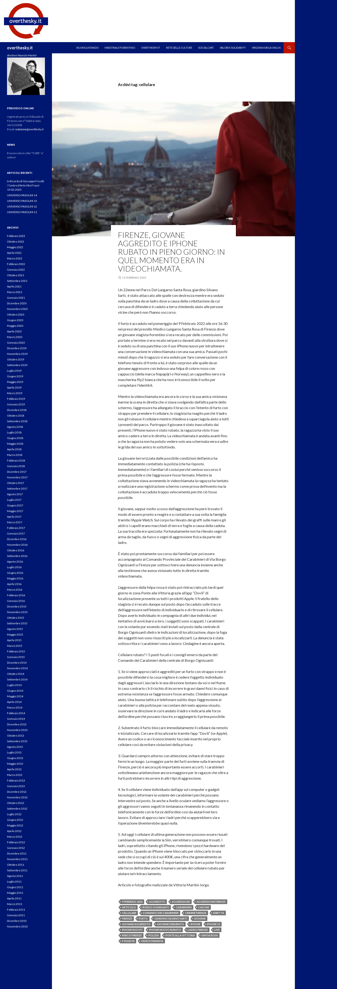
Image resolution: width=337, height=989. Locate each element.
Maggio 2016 (15, 578)
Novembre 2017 (17, 477)
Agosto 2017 (15, 494)
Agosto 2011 (15, 876)
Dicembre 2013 (16, 724)
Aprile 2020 (14, 331)
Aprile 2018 (14, 449)
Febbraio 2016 (16, 595)
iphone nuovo (132, 929)
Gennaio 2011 (16, 915)
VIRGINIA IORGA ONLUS (266, 47)
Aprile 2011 (14, 898)
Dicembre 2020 (16, 303)
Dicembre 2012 (16, 791)
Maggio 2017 (15, 511)
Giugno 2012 (15, 820)
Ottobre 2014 (15, 674)
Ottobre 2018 (15, 415)
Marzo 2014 (14, 707)
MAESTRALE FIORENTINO (120, 47)
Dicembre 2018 (16, 410)
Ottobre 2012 (15, 803)
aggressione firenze (211, 901)
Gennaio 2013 (16, 786)
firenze (127, 918)
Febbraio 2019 (16, 398)
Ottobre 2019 (15, 359)
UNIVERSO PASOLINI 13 (22, 201)
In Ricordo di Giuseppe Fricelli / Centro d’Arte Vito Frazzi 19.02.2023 (25, 185)
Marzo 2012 (14, 836)
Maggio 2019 (15, 382)
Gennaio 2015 (16, 657)
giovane (200, 918)
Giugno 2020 (15, 320)
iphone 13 (213, 924)
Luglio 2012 (14, 814)
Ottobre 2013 (15, 735)
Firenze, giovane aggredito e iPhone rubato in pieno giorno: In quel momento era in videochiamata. (171, 251)
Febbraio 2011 (16, 909)
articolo (129, 907)
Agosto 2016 (15, 561)
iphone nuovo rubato (165, 929)
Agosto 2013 (15, 747)
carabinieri (184, 907)
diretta (218, 912)
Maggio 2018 (15, 443)
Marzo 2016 (14, 589)
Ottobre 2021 (15, 275)
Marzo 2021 (14, 292)
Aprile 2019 (14, 387)
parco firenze (132, 935)
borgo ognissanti (156, 907)
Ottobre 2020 (15, 314)
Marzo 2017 (14, 522)
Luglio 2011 (14, 881)
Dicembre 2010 (16, 921)
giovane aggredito (136, 924)
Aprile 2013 (14, 769)
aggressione (181, 901)
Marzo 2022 (14, 258)
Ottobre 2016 (15, 550)
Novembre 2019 (17, 354)
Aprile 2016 (14, 584)
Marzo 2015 (14, 645)
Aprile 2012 (14, 831)
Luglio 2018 (14, 432)
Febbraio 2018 (16, 460)
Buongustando (88, 47)
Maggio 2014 (15, 696)
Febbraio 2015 (16, 651)
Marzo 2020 (14, 337)
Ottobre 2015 (15, 617)
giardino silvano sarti (170, 918)
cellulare (129, 912)
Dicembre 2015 (16, 606)
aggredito (157, 901)
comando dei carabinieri (161, 912)
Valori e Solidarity (233, 47)
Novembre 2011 (17, 859)
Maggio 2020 (15, 325)
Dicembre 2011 (16, 853)
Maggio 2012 (15, 825)
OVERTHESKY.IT (150, 47)
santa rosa (209, 935)
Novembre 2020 (17, 309)
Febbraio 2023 (16, 236)
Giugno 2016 (15, 572)
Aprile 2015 (14, 640)
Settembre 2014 (17, 679)
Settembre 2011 (17, 870)
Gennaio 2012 (16, 848)
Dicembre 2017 (16, 471)
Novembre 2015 (17, 612)
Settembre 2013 (17, 741)
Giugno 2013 (15, 758)
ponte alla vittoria (180, 935)
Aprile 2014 (14, 702)
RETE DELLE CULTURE (179, 47)
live (217, 929)
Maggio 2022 (15, 247)
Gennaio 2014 (16, 718)
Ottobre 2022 (15, 241)
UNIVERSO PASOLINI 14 (22, 195)
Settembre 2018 (17, 421)
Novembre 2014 (17, 668)
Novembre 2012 (17, 797)
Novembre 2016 (17, 544)
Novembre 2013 (17, 730)
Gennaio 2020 (16, 342)
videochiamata (152, 940)
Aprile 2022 (14, 253)
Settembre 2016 (17, 556)
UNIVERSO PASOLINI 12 (22, 206)
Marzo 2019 (14, 393)
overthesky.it (20, 47)
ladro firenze (198, 929)
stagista (128, 940)
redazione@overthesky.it (29, 129)
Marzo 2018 (14, 455)
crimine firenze (195, 912)
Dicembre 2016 (16, 539)
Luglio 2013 (14, 752)
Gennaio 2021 (16, 297)
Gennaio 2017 (16, 533)
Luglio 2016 (14, 567)
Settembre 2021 (17, 281)
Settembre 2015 (17, 623)
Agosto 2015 (15, 629)
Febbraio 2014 (16, 713)
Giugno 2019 (15, 376)
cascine (203, 907)
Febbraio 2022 (16, 264)
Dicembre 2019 (16, 348)
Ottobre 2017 (15, 483)
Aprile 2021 (14, 286)
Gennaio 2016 (16, 601)
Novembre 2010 (17, 926)
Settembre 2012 (17, 808)
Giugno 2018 (15, 438)
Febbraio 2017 (16, 528)
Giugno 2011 (15, 887)
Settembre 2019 (17, 365)
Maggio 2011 (15, 892)
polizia (153, 935)
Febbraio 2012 (16, 842)
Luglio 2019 (14, 370)
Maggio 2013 (15, 763)
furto (143, 918)
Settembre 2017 (17, 488)
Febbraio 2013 (16, 780)
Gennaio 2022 (16, 269)
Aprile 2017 (14, 516)
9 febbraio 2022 (132, 901)
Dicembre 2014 (16, 662)
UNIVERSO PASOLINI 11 (22, 212)
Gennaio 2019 (16, 404)
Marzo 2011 (14, 904)
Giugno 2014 (15, 690)
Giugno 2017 (15, 505)
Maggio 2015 (15, 634)
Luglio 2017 (14, 500)
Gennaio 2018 (16, 466)
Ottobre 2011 (15, 864)
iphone (195, 924)
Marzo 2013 (14, 775)
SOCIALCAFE (206, 47)
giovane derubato (170, 924)
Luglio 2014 (14, 685)
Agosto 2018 (15, 427)
